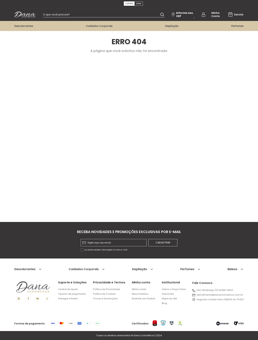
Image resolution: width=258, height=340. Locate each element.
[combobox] (106, 15)
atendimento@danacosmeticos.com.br (220, 294)
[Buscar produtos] (162, 15)
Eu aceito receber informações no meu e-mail (106, 250)
